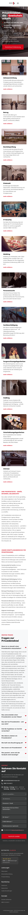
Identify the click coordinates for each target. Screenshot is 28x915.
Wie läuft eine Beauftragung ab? (12, 743)
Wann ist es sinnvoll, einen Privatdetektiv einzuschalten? (11, 647)
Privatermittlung (5, 876)
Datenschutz (4, 888)
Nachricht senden (14, 836)
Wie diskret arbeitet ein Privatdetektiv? (9, 737)
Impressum (4, 885)
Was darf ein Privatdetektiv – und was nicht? (12, 723)
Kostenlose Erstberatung (13, 47)
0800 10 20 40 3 (5, 902)
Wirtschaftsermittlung (6, 874)
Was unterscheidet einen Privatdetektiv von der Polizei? (11, 716)
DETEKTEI (8, 850)
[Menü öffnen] (17, 3)
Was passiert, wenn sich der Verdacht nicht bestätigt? (10, 754)
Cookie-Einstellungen (6, 891)
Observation (4, 871)
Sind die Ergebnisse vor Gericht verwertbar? (11, 730)
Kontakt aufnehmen (6, 899)
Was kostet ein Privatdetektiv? (11, 748)
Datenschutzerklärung (16, 830)
